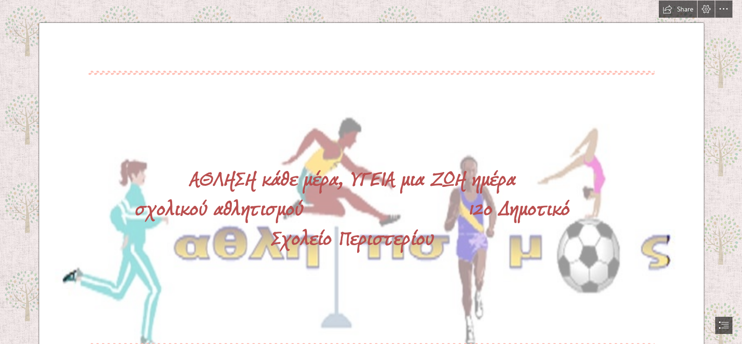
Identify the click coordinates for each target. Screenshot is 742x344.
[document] (371, 172)
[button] (678, 9)
